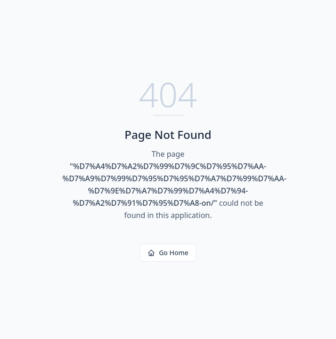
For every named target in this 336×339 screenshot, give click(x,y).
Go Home (168, 252)
